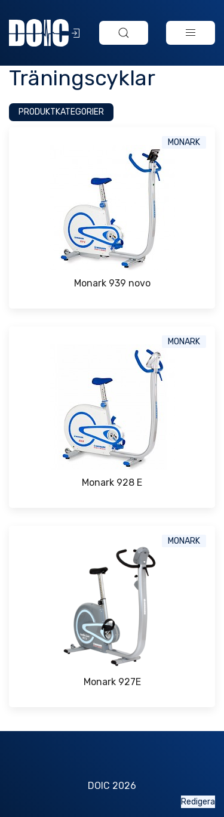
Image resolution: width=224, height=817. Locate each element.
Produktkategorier (61, 112)
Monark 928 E (112, 482)
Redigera (198, 802)
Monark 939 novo (112, 283)
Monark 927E (112, 681)
